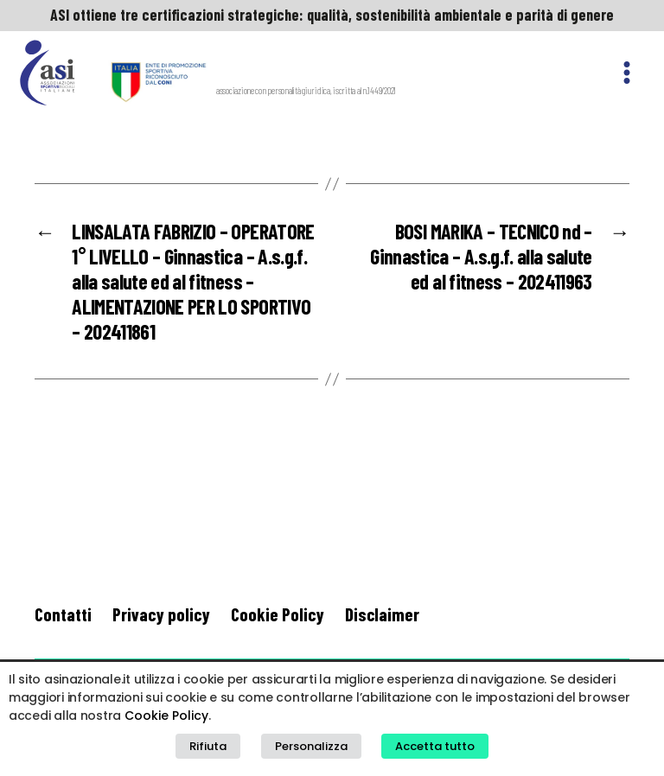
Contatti (63, 614)
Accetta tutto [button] (435, 746)
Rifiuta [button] (208, 746)
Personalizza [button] (311, 746)
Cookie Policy (277, 614)
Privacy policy (161, 614)
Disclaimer (382, 614)
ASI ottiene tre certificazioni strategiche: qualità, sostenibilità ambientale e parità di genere (332, 14)
